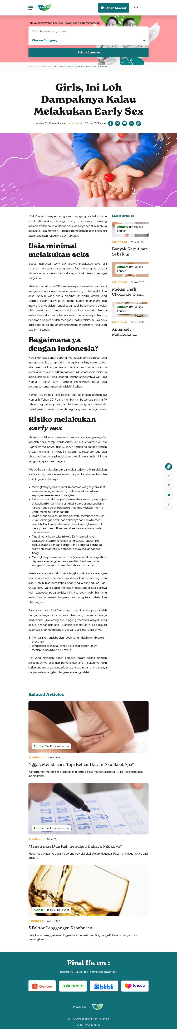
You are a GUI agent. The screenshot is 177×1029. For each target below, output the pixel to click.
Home (31, 66)
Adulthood (44, 66)
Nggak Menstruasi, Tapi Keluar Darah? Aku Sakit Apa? (81, 764)
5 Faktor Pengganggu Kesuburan (60, 927)
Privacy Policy (92, 1024)
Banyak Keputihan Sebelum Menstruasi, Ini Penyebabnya (130, 256)
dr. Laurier (113, 8)
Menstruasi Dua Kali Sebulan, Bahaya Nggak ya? (75, 846)
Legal (80, 1024)
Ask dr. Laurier (88, 52)
